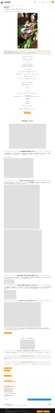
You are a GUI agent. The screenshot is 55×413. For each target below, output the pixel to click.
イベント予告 (6, 399)
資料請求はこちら (7, 370)
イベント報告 (29, 399)
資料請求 (35, 2)
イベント (39, 2)
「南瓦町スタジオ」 (25, 154)
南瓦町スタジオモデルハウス (46, 2)
